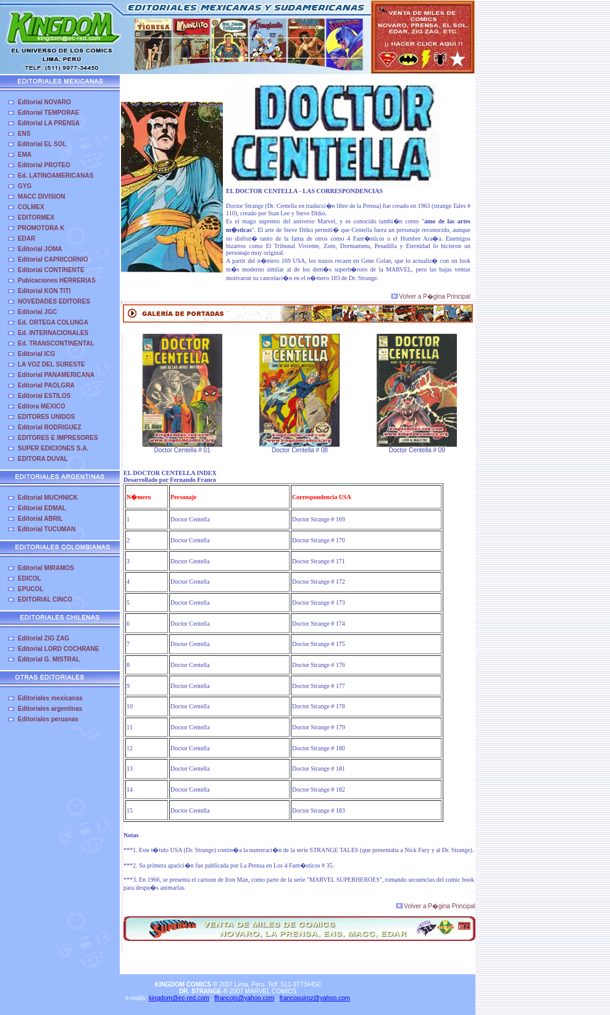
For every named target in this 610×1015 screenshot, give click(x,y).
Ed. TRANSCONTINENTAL (56, 343)
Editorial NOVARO (44, 102)
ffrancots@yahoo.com (244, 998)
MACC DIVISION (41, 196)
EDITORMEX (36, 217)
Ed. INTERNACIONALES (53, 332)
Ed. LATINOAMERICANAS (56, 175)
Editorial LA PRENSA (49, 123)
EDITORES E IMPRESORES (58, 437)
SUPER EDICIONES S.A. (53, 448)
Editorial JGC (37, 312)
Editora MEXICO (41, 406)
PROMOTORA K (41, 228)
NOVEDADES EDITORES (54, 301)
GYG (24, 186)
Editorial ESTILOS (44, 395)
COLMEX (31, 207)
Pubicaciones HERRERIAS (57, 280)
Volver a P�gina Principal (430, 296)
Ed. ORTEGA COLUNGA (53, 322)
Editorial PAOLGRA (46, 385)
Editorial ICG (37, 353)
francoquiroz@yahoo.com (315, 998)
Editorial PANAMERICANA (56, 374)
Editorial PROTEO (44, 165)
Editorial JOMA (40, 249)
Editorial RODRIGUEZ (49, 427)
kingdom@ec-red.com (179, 998)
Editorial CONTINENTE (51, 270)
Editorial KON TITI (44, 291)
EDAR (26, 238)
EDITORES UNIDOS (46, 416)
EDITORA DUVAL (43, 458)
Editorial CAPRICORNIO (53, 259)
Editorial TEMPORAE (48, 112)
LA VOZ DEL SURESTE (51, 364)
